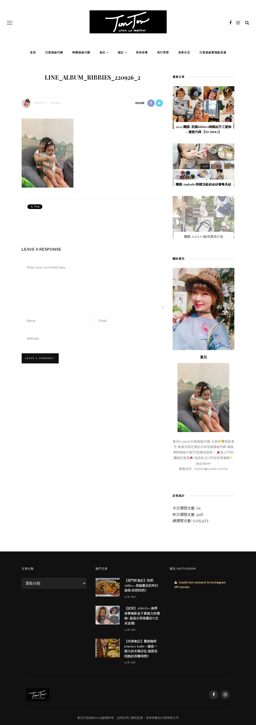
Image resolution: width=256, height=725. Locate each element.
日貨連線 (89, 717)
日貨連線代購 (54, 52)
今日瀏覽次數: (184, 508)
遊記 (121, 52)
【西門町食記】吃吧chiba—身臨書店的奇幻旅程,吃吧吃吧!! (141, 585)
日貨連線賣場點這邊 (212, 52)
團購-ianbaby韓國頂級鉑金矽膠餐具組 (203, 184)
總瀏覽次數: (183, 521)
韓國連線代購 (81, 52)
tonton (39, 103)
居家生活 (184, 52)
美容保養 (142, 52)
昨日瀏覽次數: (184, 514)
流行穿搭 (163, 52)
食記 (102, 52)
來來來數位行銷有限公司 (162, 717)
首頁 (33, 52)
